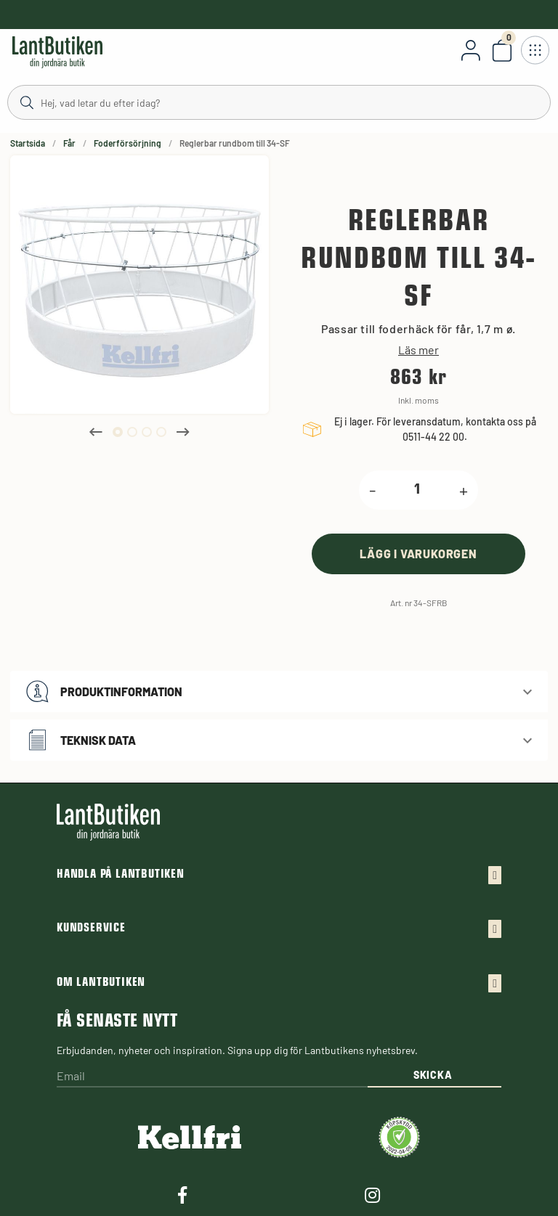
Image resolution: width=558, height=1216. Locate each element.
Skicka (432, 1075)
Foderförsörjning (127, 143)
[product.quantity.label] (417, 490)
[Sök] (279, 101)
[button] (279, 691)
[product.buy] (418, 554)
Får (69, 143)
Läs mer (418, 350)
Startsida (27, 143)
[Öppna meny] (534, 50)
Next (183, 432)
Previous (96, 432)
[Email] (212, 1077)
